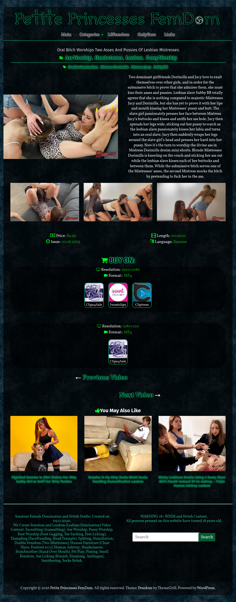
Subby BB (161, 67)
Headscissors (108, 58)
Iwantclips (118, 295)
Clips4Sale (94, 295)
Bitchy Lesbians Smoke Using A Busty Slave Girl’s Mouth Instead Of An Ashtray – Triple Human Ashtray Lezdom (192, 481)
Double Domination (82, 67)
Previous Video (101, 378)
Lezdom (134, 58)
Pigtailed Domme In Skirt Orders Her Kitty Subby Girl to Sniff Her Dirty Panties (44, 479)
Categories (90, 35)
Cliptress (142, 295)
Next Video (140, 395)
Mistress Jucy (141, 67)
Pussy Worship (163, 58)
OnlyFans (147, 35)
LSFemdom (118, 35)
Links (169, 35)
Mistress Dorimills (114, 67)
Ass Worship (76, 58)
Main (66, 35)
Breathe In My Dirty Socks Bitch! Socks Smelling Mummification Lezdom (118, 479)
